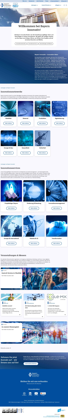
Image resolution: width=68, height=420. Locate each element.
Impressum (57, 402)
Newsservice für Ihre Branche (34, 383)
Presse (46, 1)
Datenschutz (37, 402)
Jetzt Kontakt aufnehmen (31, 363)
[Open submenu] (37, 5)
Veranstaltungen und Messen (45, 43)
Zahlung (42, 402)
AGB (10, 402)
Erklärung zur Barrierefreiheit (27, 402)
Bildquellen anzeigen (5, 348)
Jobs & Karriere (39, 1)
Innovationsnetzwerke (21, 43)
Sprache (63, 1)
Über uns (25, 1)
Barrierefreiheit (54, 1)
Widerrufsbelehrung (49, 402)
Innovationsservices (32, 43)
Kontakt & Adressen (39, 400)
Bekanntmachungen (15, 402)
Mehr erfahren (8, 123)
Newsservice (31, 1)
